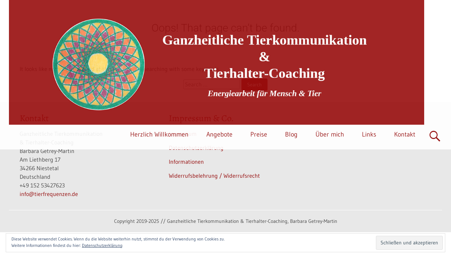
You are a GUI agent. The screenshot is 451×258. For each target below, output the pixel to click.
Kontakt (404, 134)
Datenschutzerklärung (102, 245)
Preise (258, 134)
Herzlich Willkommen (159, 134)
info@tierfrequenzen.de (49, 193)
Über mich (329, 134)
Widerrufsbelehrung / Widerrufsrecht (214, 175)
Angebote (219, 134)
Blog (291, 134)
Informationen (186, 161)
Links (369, 134)
